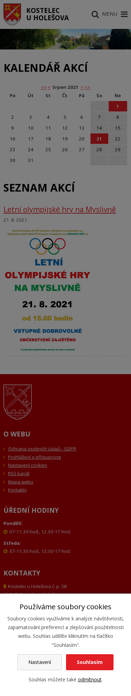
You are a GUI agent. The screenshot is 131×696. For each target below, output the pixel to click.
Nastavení (39, 662)
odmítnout (90, 679)
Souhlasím (90, 662)
